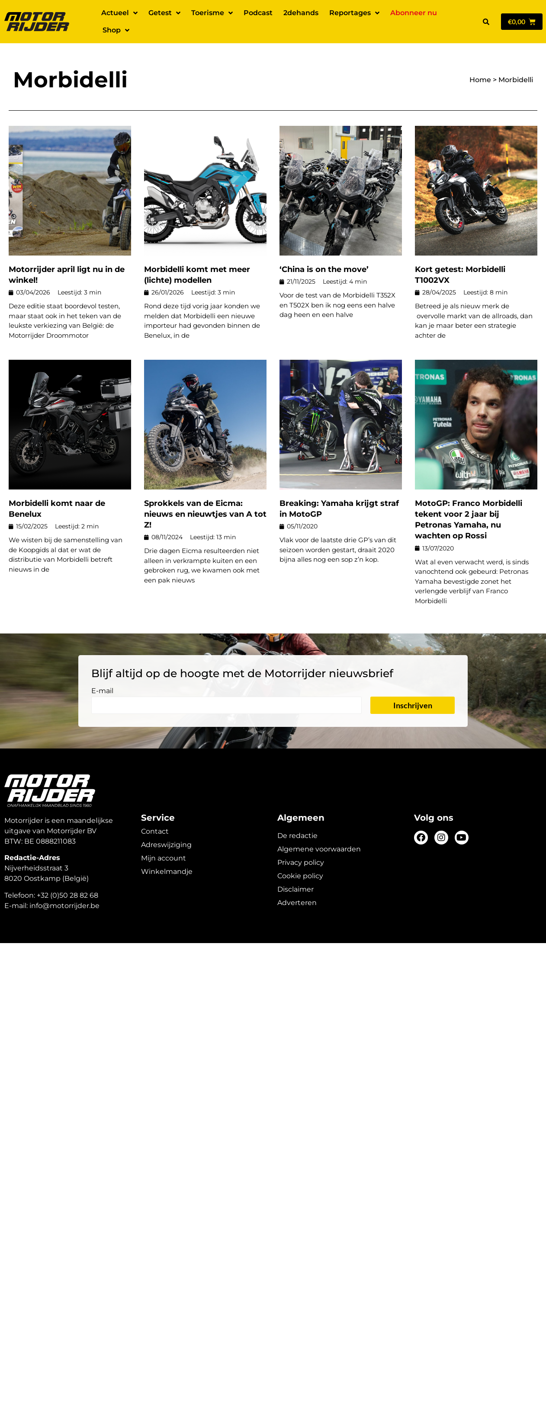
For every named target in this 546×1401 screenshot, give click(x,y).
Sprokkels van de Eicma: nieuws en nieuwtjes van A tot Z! (205, 514)
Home (480, 80)
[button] (486, 21)
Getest (164, 13)
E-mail (102, 691)
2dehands (300, 13)
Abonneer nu (413, 13)
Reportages (354, 13)
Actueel (119, 13)
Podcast (258, 13)
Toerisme (212, 13)
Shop (116, 30)
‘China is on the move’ (324, 269)
